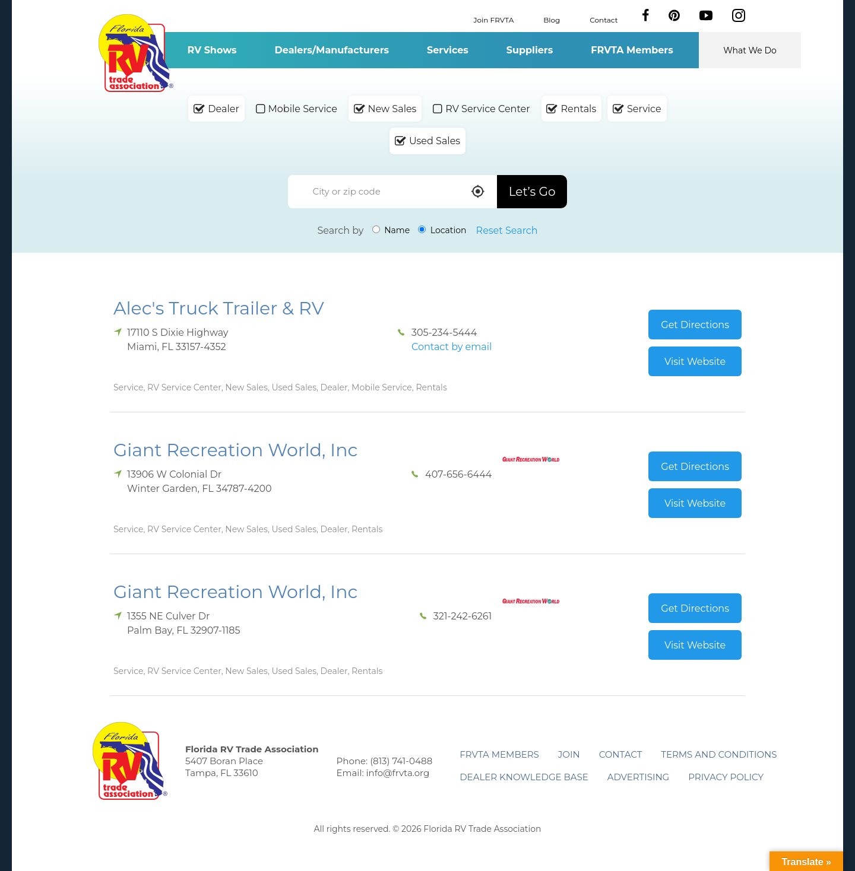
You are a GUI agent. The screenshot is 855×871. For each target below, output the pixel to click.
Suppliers (529, 50)
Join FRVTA (494, 19)
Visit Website (695, 361)
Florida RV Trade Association (135, 53)
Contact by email (451, 346)
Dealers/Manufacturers (332, 50)
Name (391, 230)
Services (447, 50)
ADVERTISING (638, 777)
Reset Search (507, 230)
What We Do (750, 50)
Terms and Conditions (719, 754)
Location (442, 230)
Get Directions (695, 324)
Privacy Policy (726, 777)
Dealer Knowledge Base (524, 777)
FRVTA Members (632, 50)
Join (569, 754)
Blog (551, 19)
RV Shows (211, 50)
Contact (604, 19)
